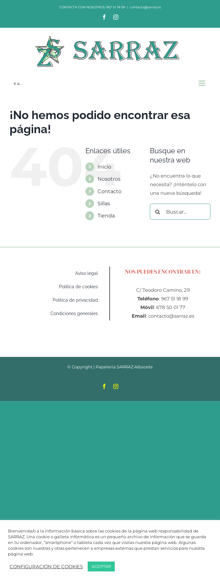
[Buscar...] (180, 212)
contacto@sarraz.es (145, 7)
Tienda (106, 216)
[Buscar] (158, 212)
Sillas (104, 203)
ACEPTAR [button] (101, 566)
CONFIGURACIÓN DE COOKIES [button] (46, 567)
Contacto (109, 191)
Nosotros (109, 179)
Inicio (104, 167)
